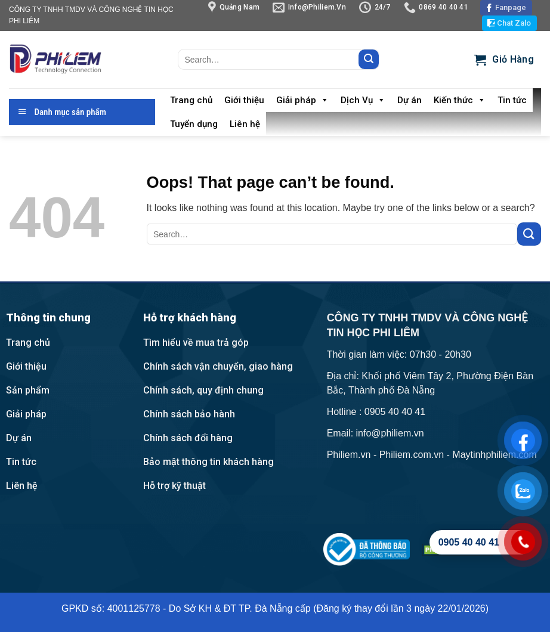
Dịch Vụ (363, 100)
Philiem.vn (349, 455)
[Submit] (369, 59)
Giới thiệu (244, 100)
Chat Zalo (514, 22)
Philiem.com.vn (411, 455)
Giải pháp (302, 100)
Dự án (409, 100)
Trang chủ (191, 100)
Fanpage (510, 7)
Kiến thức (460, 100)
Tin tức (512, 100)
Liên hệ (245, 124)
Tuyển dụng (194, 124)
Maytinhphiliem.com (494, 455)
